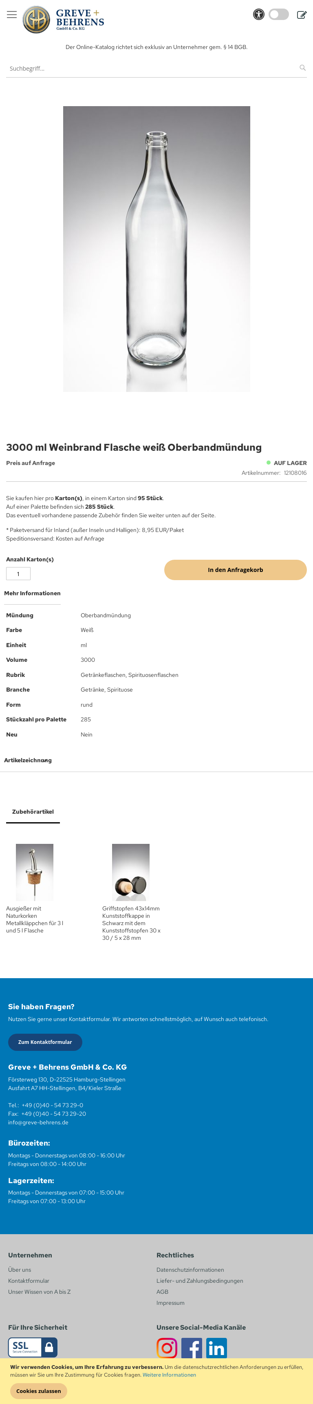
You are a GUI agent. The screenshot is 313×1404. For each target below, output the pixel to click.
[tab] (156, 596)
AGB (162, 1291)
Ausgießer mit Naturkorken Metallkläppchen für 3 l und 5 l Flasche (34, 919)
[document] (157, 1381)
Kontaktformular (28, 1280)
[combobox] (156, 68)
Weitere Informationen (169, 1374)
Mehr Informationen (32, 593)
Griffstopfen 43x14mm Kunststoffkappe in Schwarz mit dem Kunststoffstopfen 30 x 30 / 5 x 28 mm (131, 923)
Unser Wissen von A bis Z (39, 1291)
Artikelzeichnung (28, 760)
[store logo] (63, 19)
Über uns (19, 1269)
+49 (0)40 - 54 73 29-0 (52, 1105)
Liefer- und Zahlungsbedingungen (199, 1280)
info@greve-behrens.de (38, 1122)
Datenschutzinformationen (190, 1269)
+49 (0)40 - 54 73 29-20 (53, 1113)
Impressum (170, 1302)
